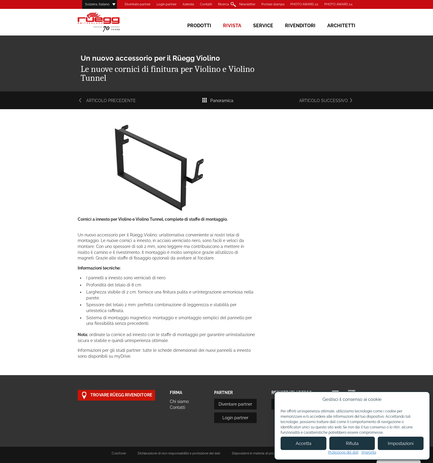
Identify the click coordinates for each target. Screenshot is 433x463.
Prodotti (199, 25)
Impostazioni (401, 443)
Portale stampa (272, 4)
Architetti (341, 25)
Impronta (369, 452)
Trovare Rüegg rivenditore (116, 395)
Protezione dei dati (343, 452)
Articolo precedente (107, 100)
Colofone (119, 453)
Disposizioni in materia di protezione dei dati (264, 453)
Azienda (188, 4)
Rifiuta (352, 443)
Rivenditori (300, 25)
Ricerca (223, 4)
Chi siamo (179, 401)
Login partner (167, 4)
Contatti (206, 4)
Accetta (303, 443)
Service (263, 25)
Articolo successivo (327, 100)
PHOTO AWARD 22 (304, 4)
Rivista (232, 25)
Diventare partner (235, 404)
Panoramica (217, 100)
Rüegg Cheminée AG (107, 22)
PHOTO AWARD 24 (338, 4)
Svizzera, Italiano (97, 4)
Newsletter (247, 4)
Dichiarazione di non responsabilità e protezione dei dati (179, 453)
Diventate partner (138, 4)
